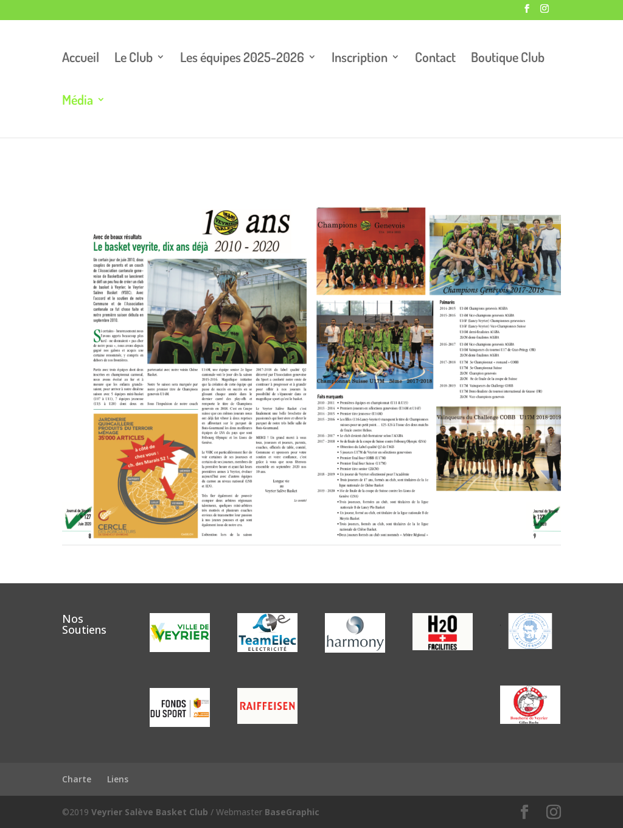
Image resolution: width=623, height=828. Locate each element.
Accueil (80, 58)
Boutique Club (508, 58)
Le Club (133, 58)
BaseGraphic (292, 812)
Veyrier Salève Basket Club (149, 812)
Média (77, 101)
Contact (435, 58)
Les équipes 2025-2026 (242, 58)
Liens (117, 779)
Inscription (360, 58)
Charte (76, 779)
